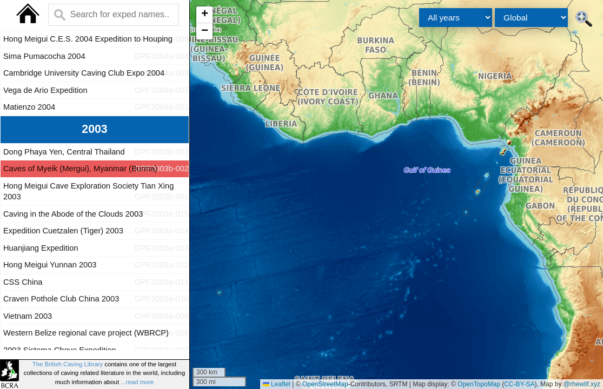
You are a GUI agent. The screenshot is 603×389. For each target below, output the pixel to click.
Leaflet (276, 384)
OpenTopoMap (479, 384)
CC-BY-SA (519, 384)
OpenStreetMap (325, 384)
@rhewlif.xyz (582, 384)
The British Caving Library (67, 364)
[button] (204, 14)
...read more (137, 382)
